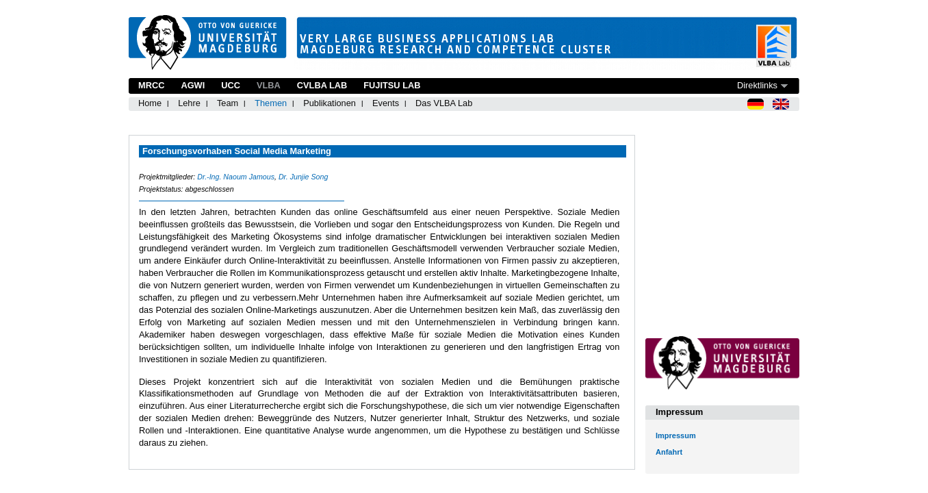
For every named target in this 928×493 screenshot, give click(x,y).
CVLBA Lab (322, 85)
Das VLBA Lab (443, 103)
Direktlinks (757, 85)
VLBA (269, 85)
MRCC (151, 85)
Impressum (676, 435)
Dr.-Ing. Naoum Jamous (235, 177)
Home (150, 103)
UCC (230, 85)
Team (227, 103)
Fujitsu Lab (391, 85)
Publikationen (329, 103)
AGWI (193, 85)
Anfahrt (669, 452)
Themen (271, 103)
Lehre (189, 103)
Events (385, 103)
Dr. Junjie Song (303, 177)
